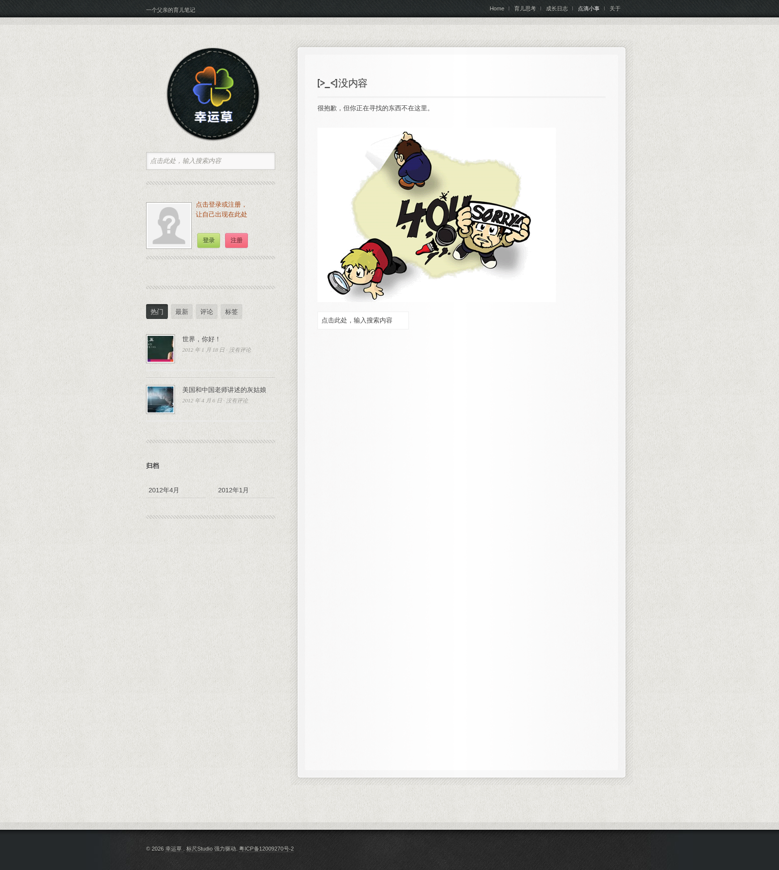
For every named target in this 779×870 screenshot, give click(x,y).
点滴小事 (589, 8)
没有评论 (240, 350)
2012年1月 (233, 490)
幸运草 (174, 849)
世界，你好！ (201, 339)
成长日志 (557, 8)
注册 (236, 240)
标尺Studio (199, 849)
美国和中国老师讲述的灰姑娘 (224, 390)
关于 (615, 8)
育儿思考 (525, 8)
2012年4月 (164, 490)
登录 (209, 240)
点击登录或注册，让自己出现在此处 (221, 209)
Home (497, 8)
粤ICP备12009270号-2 (266, 849)
